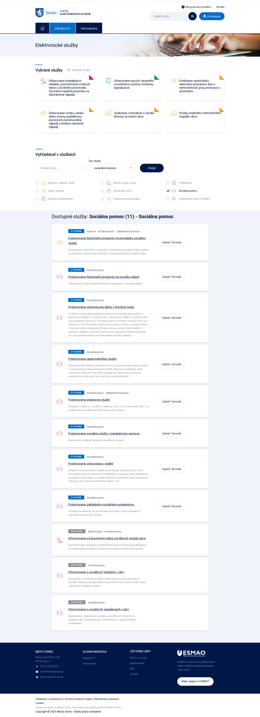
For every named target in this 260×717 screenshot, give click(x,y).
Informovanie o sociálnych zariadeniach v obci (98, 609)
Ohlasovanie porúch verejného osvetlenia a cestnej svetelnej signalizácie (134, 84)
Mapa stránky (137, 663)
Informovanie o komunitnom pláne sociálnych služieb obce (107, 538)
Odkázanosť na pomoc (128, 231)
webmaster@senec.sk (51, 671)
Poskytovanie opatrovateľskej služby (92, 359)
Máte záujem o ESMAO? (195, 681)
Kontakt (220, 7)
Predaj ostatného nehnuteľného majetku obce (200, 114)
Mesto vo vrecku (138, 657)
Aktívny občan (95, 531)
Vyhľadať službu (78, 70)
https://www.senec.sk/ (52, 677)
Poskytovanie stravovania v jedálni (90, 463)
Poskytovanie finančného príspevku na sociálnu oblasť (103, 277)
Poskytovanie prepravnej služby (89, 399)
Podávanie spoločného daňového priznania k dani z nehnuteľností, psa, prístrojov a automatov (199, 86)
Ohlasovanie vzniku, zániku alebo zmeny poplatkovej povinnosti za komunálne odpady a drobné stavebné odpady (66, 120)
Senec (63, 12)
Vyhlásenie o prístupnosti (48, 699)
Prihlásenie (211, 16)
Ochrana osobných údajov (79, 699)
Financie (91, 231)
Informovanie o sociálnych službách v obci (96, 572)
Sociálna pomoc (106, 231)
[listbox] (111, 168)
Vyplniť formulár (171, 242)
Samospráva (89, 28)
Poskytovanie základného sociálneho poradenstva (101, 504)
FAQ (132, 668)
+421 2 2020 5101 (49, 666)
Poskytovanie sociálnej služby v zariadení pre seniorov (104, 433)
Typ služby (95, 161)
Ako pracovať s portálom (196, 6)
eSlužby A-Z (62, 28)
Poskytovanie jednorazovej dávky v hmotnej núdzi (101, 307)
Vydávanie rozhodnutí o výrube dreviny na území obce (134, 114)
